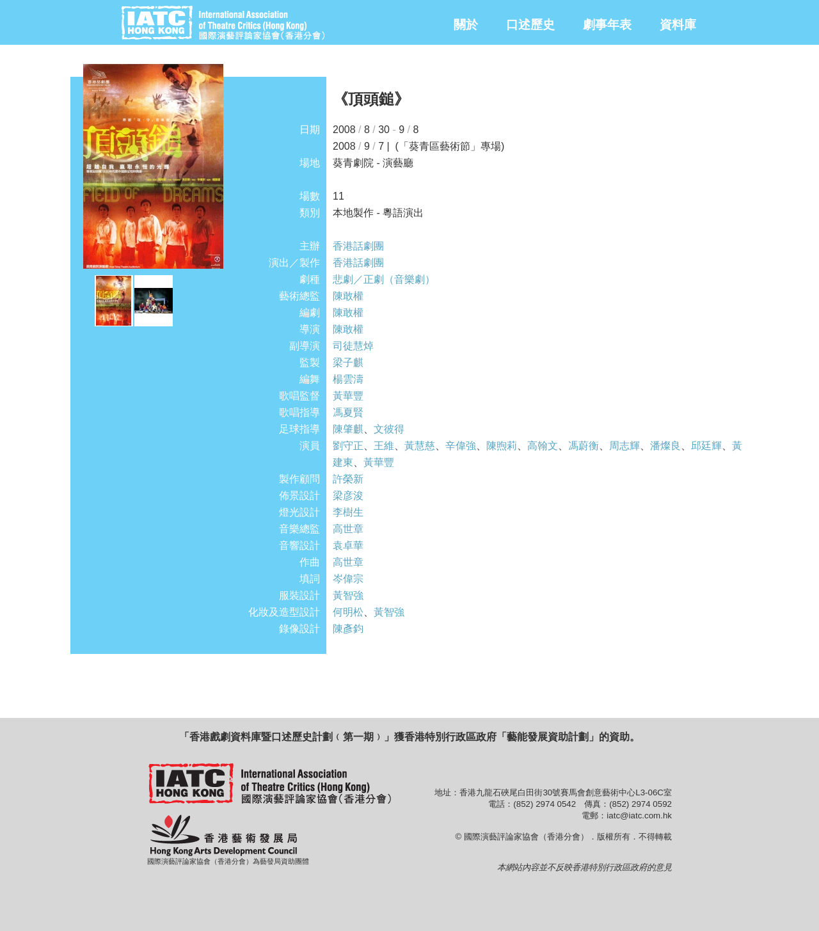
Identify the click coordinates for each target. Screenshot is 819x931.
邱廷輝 (706, 445)
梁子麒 (348, 362)
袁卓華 (348, 545)
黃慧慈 (419, 445)
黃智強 (348, 595)
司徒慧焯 (353, 345)
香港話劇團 (358, 246)
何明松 (348, 612)
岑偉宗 (348, 578)
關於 (466, 24)
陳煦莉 (501, 445)
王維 (384, 445)
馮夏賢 (348, 412)
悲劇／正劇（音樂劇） (384, 279)
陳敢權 (348, 295)
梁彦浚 (348, 495)
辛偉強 (460, 445)
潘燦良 (665, 445)
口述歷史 (530, 24)
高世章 (348, 528)
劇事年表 (607, 24)
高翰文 (542, 445)
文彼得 (389, 429)
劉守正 (348, 445)
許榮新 (348, 478)
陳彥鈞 (348, 628)
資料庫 (678, 24)
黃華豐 (348, 395)
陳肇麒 (348, 429)
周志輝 (624, 445)
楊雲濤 (348, 379)
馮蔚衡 (583, 445)
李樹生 (348, 512)
